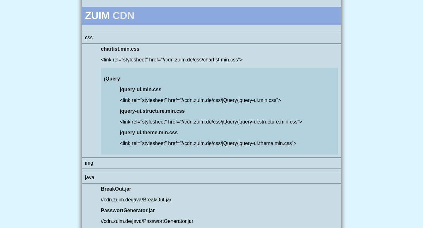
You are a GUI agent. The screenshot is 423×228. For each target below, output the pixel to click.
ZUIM (97, 15)
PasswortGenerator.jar (128, 210)
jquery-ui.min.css (141, 89)
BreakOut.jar (116, 189)
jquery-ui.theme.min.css (149, 132)
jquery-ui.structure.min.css (152, 111)
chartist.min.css (120, 49)
